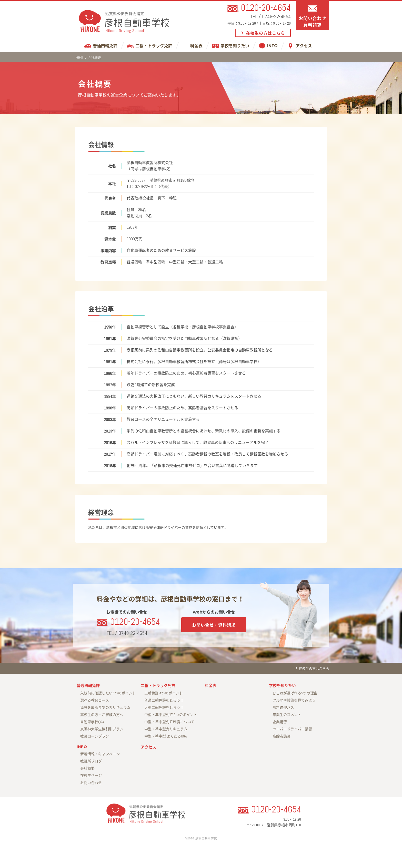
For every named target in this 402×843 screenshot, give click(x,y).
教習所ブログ (91, 761)
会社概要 (87, 768)
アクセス (304, 45)
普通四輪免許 (105, 45)
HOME (79, 57)
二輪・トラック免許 (153, 45)
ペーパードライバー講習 (292, 729)
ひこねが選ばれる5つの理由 (295, 693)
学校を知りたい (234, 45)
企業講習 (280, 722)
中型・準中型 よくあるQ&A (165, 736)
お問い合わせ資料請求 (312, 22)
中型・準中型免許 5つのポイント (170, 714)
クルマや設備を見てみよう (294, 700)
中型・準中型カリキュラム (165, 729)
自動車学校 (92, 722)
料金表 (196, 45)
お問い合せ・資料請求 (214, 625)
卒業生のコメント (287, 714)
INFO (272, 45)
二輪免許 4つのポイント (163, 693)
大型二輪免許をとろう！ (164, 707)
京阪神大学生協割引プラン (101, 729)
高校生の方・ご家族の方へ (101, 714)
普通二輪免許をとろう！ (164, 700)
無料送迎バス (283, 707)
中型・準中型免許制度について (169, 722)
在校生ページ (91, 775)
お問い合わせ (91, 782)
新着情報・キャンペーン (100, 754)
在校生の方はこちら (265, 33)
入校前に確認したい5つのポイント (108, 693)
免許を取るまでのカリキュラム (105, 707)
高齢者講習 (281, 736)
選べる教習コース (94, 700)
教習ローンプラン (94, 736)
